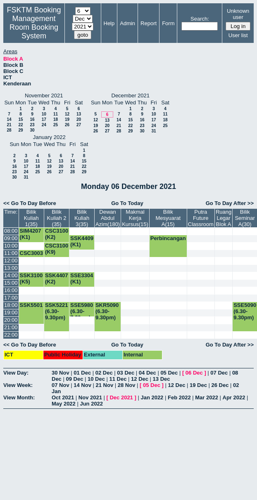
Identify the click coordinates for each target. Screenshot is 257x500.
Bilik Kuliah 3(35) (81, 218)
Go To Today (127, 203)
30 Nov (60, 373)
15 (20, 119)
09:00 (11, 238)
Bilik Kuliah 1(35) (31, 218)
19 (67, 119)
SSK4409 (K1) (81, 241)
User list (238, 35)
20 (78, 119)
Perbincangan (168, 238)
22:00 (11, 335)
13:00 (11, 268)
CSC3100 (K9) (56, 249)
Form (168, 23)
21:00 (11, 327)
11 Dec (118, 379)
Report (148, 23)
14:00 (11, 275)
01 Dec (82, 373)
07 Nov (60, 385)
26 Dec (220, 385)
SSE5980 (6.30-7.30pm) (81, 311)
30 (32, 130)
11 (55, 114)
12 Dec (139, 379)
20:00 (11, 320)
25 (55, 125)
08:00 (11, 231)
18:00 (11, 305)
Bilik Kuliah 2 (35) (57, 218)
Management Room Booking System (34, 27)
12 (67, 114)
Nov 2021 (90, 397)
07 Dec (219, 373)
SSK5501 (31, 305)
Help (109, 23)
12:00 (11, 260)
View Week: (18, 385)
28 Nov (127, 385)
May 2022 (64, 404)
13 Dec (161, 379)
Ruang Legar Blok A (223, 218)
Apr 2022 (234, 397)
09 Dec (74, 379)
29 (20, 130)
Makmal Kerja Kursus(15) (135, 218)
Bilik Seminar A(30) (245, 218)
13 (78, 114)
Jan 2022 (151, 397)
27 (78, 125)
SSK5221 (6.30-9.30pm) (56, 311)
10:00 (11, 246)
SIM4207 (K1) (30, 234)
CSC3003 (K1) (31, 256)
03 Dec (125, 373)
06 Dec (194, 373)
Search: (199, 19)
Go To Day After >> (230, 203)
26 (67, 125)
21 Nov (105, 385)
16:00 (11, 290)
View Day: (16, 373)
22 (20, 125)
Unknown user (238, 14)
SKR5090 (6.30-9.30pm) (107, 311)
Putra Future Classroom (201, 218)
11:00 (11, 253)
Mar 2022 (206, 397)
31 (153, 131)
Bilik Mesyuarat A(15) (168, 218)
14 (9, 119)
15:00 (11, 283)
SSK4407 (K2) (56, 278)
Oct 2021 (63, 397)
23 (32, 125)
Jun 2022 (91, 404)
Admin (127, 23)
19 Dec (198, 385)
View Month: (19, 397)
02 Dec (104, 373)
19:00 (11, 312)
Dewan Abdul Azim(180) (107, 218)
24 (44, 125)
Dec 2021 (121, 397)
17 (44, 119)
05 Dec (169, 373)
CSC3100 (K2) (56, 234)
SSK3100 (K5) (31, 278)
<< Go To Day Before (29, 203)
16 (32, 119)
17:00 (11, 298)
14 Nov (82, 385)
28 (9, 130)
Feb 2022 (179, 397)
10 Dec (96, 379)
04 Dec (147, 373)
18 (55, 119)
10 (44, 114)
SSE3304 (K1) (81, 278)
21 (9, 125)
